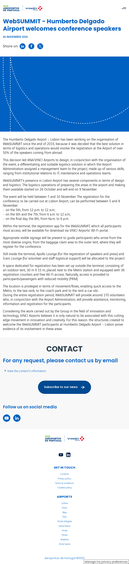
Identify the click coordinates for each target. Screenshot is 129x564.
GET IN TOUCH (64, 467)
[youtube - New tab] (6, 418)
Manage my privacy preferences (106, 562)
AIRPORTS (64, 497)
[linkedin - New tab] (17, 418)
